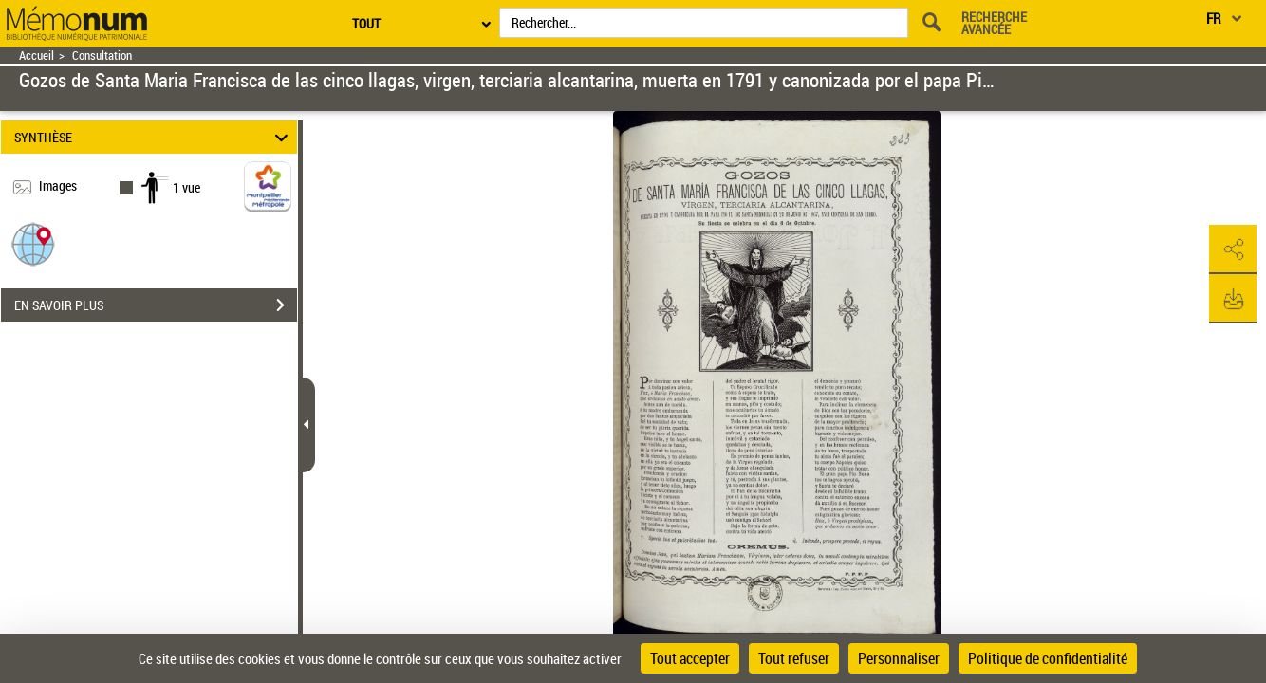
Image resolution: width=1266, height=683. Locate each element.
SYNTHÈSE (153, 137)
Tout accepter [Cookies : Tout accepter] (690, 658)
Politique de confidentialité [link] (1047, 658)
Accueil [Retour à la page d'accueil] (36, 55)
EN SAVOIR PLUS (155, 305)
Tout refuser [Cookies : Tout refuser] (793, 658)
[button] (33, 243)
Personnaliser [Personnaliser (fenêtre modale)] (899, 658)
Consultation (102, 55)
